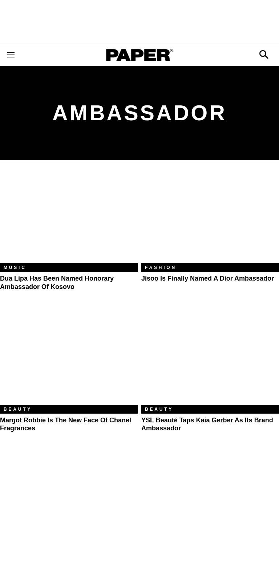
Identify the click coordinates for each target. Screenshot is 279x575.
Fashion (161, 267)
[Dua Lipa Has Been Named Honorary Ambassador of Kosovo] (69, 217)
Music (15, 267)
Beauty (18, 409)
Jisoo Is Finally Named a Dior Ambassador (207, 278)
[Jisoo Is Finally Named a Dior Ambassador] (210, 217)
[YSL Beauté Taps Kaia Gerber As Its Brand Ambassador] (210, 359)
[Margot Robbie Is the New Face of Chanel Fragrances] (69, 359)
